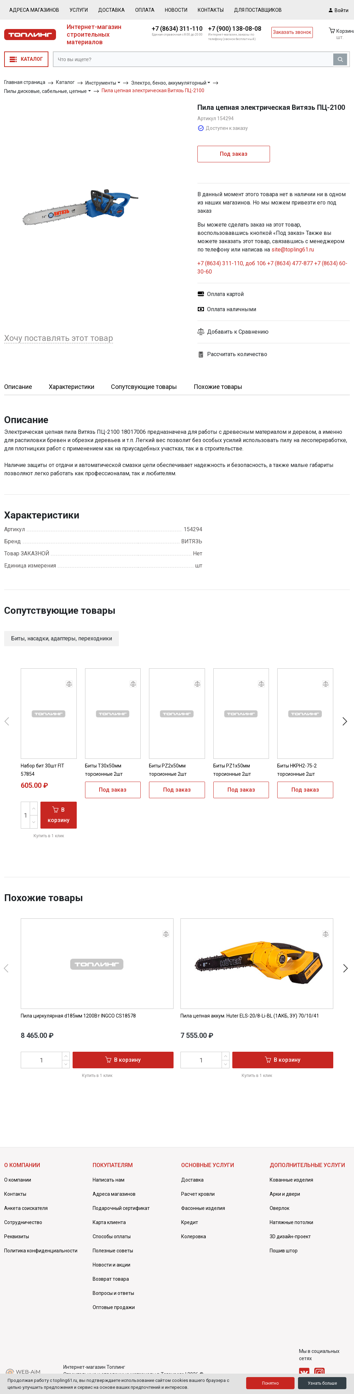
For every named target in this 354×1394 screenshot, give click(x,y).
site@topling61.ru (292, 249)
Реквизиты (16, 1236)
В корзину (58, 814)
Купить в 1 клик (49, 835)
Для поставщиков (258, 10)
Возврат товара (111, 1279)
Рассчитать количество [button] (232, 354)
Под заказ (234, 154)
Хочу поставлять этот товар (58, 338)
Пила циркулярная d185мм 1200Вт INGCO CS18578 (78, 1016)
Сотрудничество (23, 1222)
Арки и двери (285, 1194)
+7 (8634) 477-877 (290, 263)
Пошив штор (284, 1250)
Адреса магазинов (34, 10)
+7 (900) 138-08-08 (234, 28)
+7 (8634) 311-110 (177, 28)
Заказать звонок (292, 32)
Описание (18, 386)
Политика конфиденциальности (40, 1250)
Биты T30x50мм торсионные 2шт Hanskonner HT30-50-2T (112, 774)
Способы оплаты (112, 1236)
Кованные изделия (291, 1180)
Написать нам (108, 1180)
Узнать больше (322, 1383)
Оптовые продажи (114, 1307)
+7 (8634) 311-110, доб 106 (232, 263)
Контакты (211, 10)
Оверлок (279, 1208)
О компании (17, 1180)
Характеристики (71, 386)
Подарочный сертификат (121, 1208)
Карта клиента (109, 1222)
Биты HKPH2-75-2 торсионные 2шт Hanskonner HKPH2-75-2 (304, 774)
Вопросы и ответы (113, 1293)
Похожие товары (218, 386)
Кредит (189, 1222)
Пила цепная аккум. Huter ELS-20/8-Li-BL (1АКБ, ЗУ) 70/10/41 (249, 1016)
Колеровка (193, 1236)
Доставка (111, 10)
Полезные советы (113, 1250)
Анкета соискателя (26, 1208)
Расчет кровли (198, 1194)
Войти (338, 10)
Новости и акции (111, 1265)
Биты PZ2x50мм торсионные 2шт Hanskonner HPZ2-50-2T (176, 774)
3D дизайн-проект (290, 1236)
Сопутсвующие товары (144, 386)
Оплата (145, 10)
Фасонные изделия (203, 1208)
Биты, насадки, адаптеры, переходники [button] (61, 638)
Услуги (78, 10)
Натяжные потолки (291, 1222)
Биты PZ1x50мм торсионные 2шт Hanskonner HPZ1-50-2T (240, 774)
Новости (176, 10)
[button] (273, 332)
